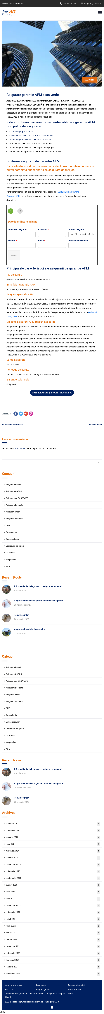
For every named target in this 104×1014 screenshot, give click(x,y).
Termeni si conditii (76, 985)
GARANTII (89, 80)
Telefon (12, 240)
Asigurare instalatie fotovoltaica (29, 629)
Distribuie (6, 414)
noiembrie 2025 (53, 830)
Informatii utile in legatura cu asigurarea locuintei (38, 586)
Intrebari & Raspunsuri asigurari (51, 993)
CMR (8, 525)
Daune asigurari (13, 539)
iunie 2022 (53, 926)
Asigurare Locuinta (14, 505)
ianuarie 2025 (53, 837)
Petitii (70, 993)
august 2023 (53, 885)
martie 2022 (53, 940)
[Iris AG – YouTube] (52, 1007)
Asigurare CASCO (14, 491)
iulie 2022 (53, 919)
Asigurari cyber (13, 512)
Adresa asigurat (76, 229)
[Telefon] (22, 245)
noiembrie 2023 (53, 871)
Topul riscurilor (21, 615)
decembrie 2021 (53, 946)
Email (41, 240)
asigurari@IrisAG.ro (91, 3)
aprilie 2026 (53, 824)
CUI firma (43, 229)
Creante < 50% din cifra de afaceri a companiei (31, 135)
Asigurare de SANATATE (17, 498)
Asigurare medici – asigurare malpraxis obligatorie (38, 600)
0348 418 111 (68, 3)
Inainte (14, 255)
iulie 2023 (53, 892)
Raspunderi (11, 559)
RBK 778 (9, 989)
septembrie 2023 (53, 878)
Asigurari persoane (14, 518)
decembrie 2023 (53, 864)
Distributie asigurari (15, 546)
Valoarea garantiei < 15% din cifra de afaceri (30, 139)
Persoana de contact (78, 240)
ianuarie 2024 (53, 858)
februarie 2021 (53, 960)
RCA (8, 566)
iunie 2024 (53, 844)
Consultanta (11, 532)
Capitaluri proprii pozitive (21, 131)
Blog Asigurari (43, 989)
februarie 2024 (53, 851)
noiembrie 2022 (53, 912)
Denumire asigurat (17, 229)
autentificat (20, 448)
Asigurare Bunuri (13, 484)
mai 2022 (53, 933)
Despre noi (41, 985)
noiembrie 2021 (53, 953)
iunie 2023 (53, 899)
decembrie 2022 (53, 905)
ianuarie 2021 (53, 967)
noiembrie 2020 (53, 974)
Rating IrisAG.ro (52, 1001)
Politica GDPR (74, 989)
